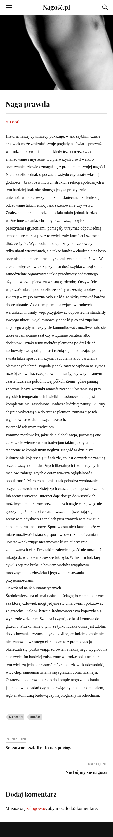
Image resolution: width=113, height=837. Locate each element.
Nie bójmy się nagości (86, 772)
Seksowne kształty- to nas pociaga (39, 747)
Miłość (12, 122)
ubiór (35, 717)
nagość (16, 717)
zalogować (36, 808)
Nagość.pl (56, 7)
